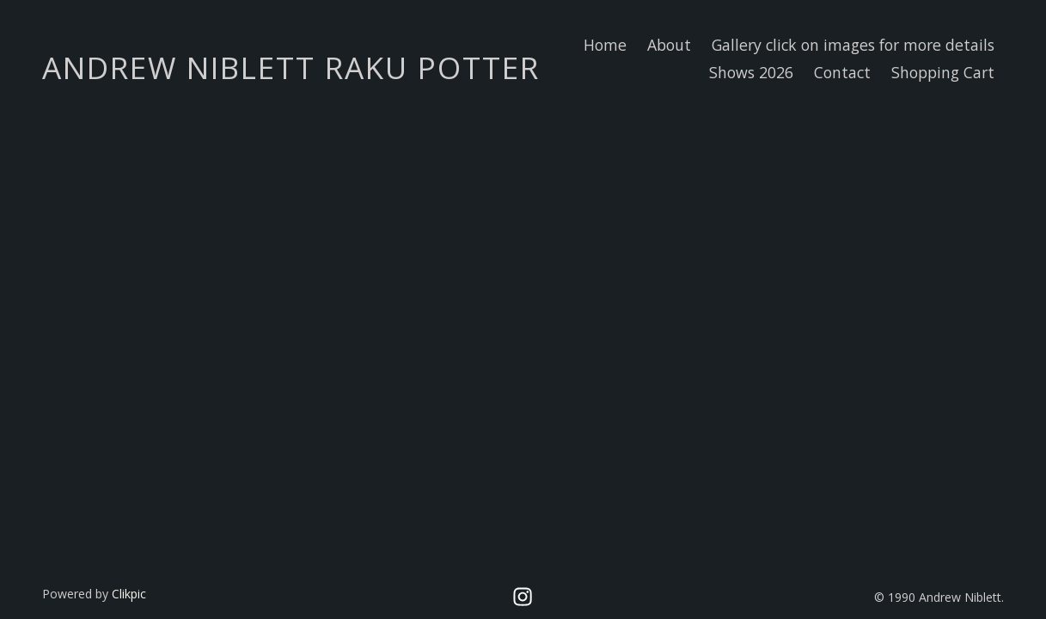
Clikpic (129, 593)
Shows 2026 (751, 72)
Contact (842, 72)
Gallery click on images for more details (853, 44)
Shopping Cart (942, 72)
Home (605, 44)
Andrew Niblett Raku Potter (291, 67)
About (669, 44)
